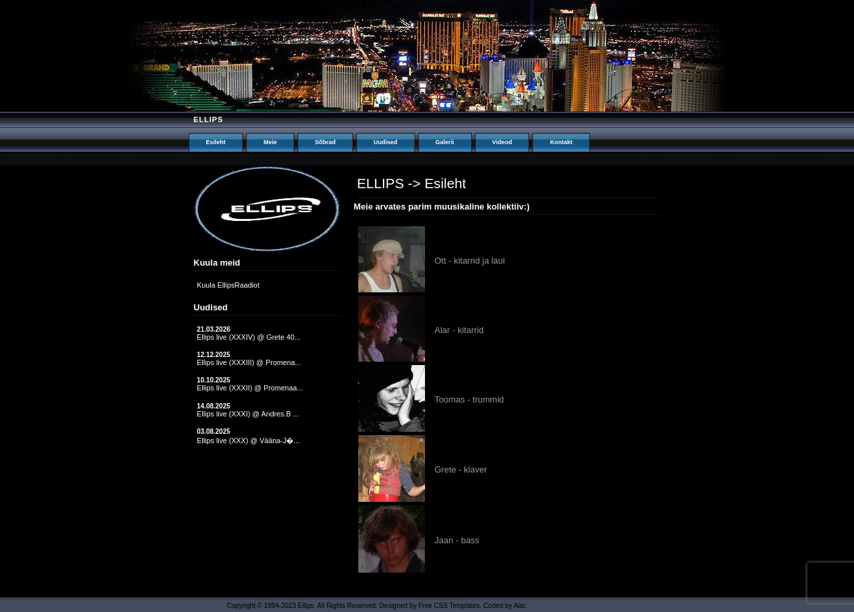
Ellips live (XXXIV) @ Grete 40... (248, 337)
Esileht (216, 142)
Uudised (386, 142)
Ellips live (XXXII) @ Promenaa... (250, 388)
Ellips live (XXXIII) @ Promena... (249, 362)
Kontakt (561, 142)
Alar (519, 605)
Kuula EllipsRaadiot (228, 285)
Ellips (208, 119)
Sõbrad (325, 142)
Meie (270, 142)
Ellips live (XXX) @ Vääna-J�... (248, 440)
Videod (502, 142)
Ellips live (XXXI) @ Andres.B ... (248, 414)
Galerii (445, 142)
